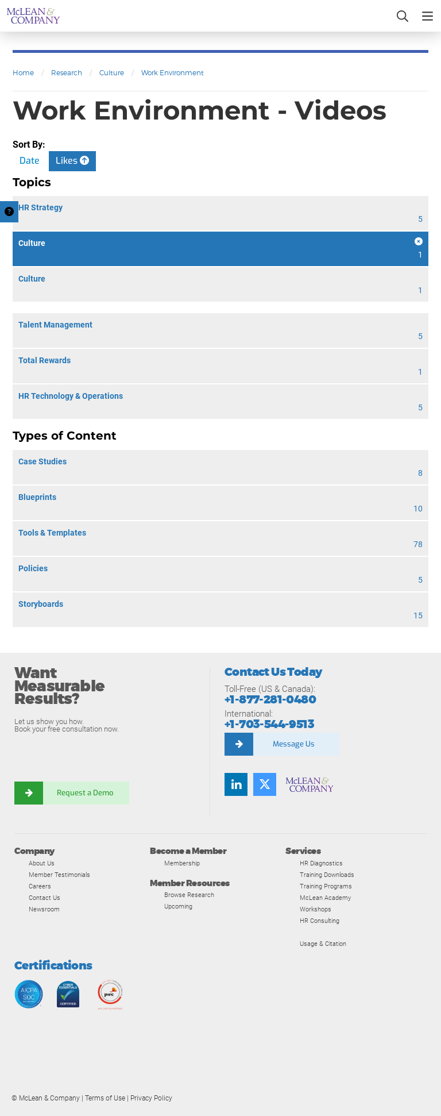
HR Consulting (319, 921)
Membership (182, 863)
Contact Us (44, 898)
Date (30, 161)
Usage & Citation (323, 944)
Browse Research (189, 895)
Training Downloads (327, 875)
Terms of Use (105, 1098)
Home (23, 72)
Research (66, 72)
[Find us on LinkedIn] (236, 784)
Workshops (315, 909)
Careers (40, 886)
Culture (111, 72)
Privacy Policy (151, 1098)
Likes (72, 161)
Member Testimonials (59, 875)
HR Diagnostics (321, 863)
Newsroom (44, 909)
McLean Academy (325, 898)
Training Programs (326, 886)
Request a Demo (86, 793)
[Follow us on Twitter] (264, 784)
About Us (42, 863)
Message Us (294, 744)
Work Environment (172, 72)
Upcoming (178, 906)
